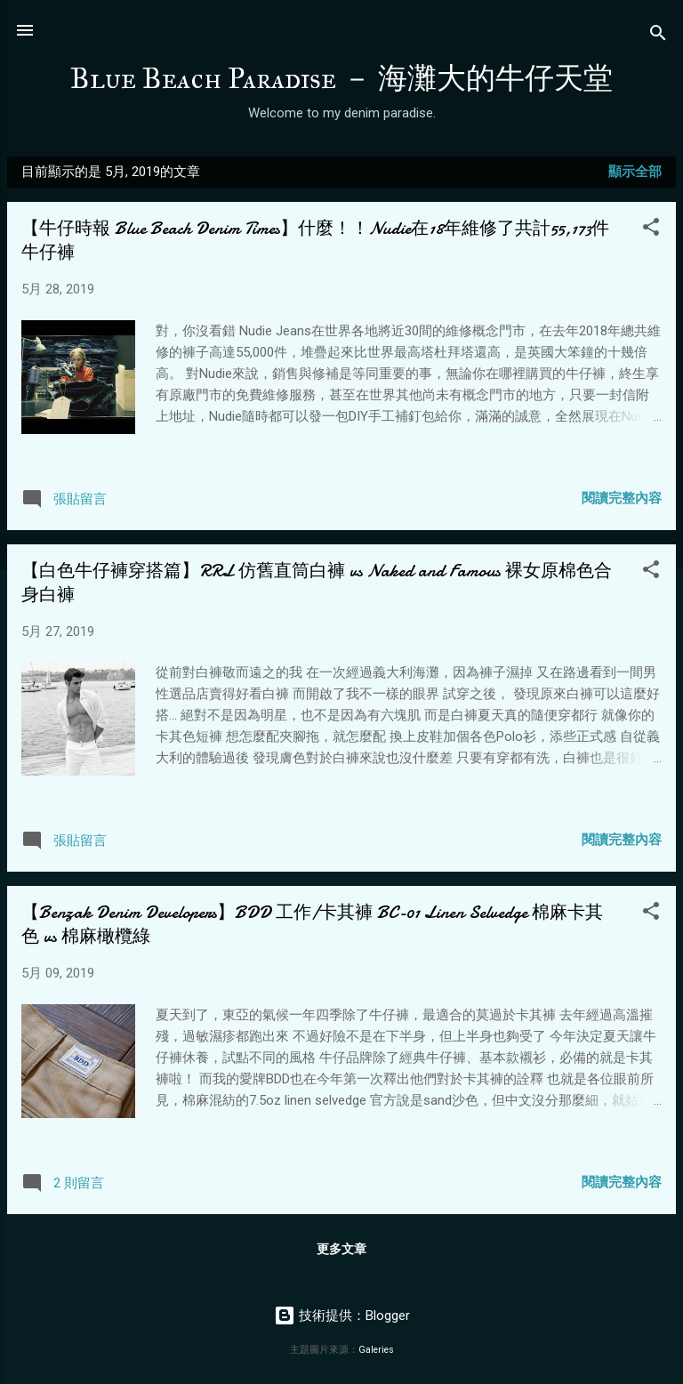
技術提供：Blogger (342, 1316)
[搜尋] (658, 36)
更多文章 (341, 1249)
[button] (651, 230)
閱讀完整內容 (622, 498)
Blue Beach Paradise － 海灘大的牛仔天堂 (341, 78)
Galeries (376, 1350)
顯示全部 (635, 172)
